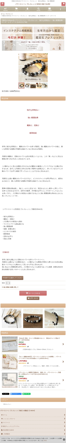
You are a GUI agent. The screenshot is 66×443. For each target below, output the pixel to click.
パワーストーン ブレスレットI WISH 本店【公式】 (33, 4)
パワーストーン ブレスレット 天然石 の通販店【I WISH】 (17, 410)
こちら (45, 440)
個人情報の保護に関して (10, 287)
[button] (2, 4)
